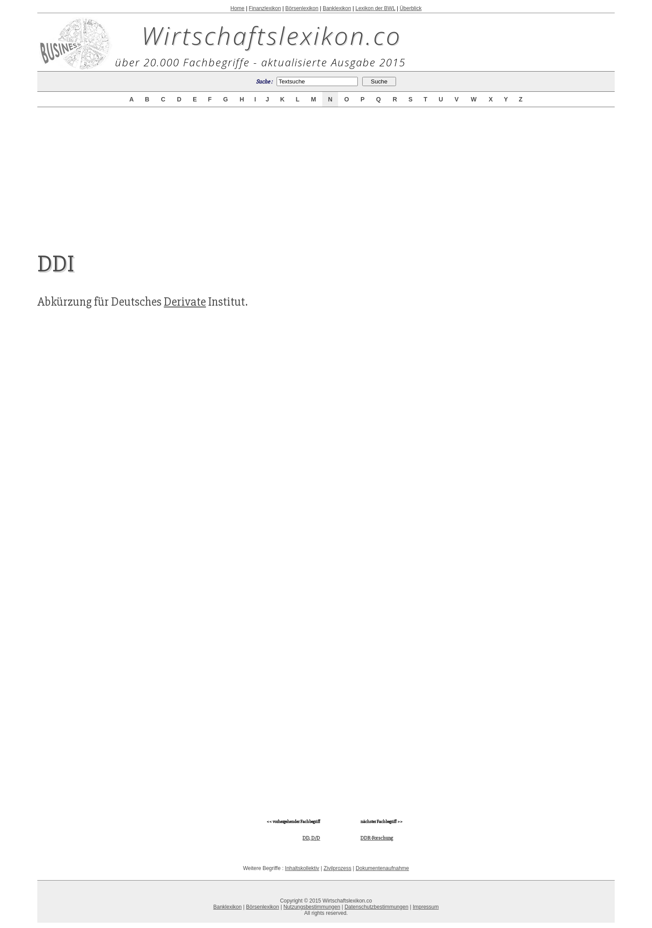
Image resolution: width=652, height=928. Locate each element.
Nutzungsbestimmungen (311, 907)
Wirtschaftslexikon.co (271, 35)
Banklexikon (337, 8)
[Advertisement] (326, 172)
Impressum (426, 907)
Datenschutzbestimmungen (376, 907)
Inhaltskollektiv (302, 868)
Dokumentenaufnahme (382, 868)
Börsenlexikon (301, 8)
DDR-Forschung (376, 838)
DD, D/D (311, 838)
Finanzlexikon (265, 8)
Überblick (410, 8)
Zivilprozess (337, 868)
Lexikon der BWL (375, 8)
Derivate (185, 301)
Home (238, 8)
